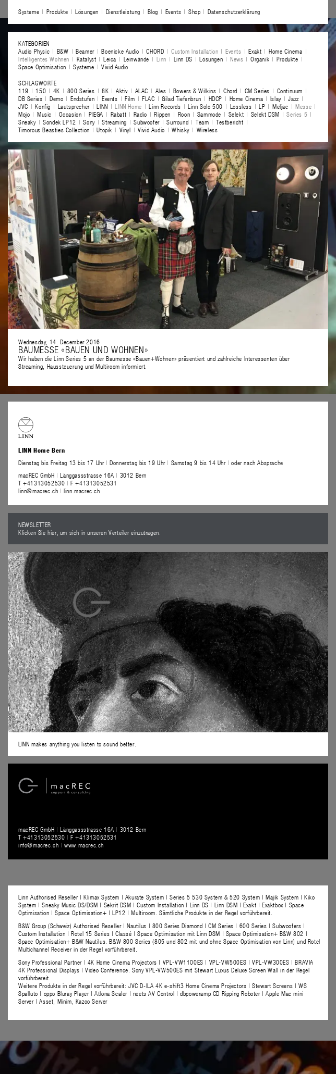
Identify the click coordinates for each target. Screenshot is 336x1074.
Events (173, 11)
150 (40, 90)
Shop (194, 11)
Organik (259, 59)
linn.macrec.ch (82, 490)
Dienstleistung (123, 11)
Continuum (290, 90)
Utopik (104, 130)
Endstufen (82, 98)
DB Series (30, 98)
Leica (109, 59)
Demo (56, 98)
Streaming (114, 122)
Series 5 (296, 114)
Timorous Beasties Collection (54, 130)
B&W (63, 51)
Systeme (28, 11)
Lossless (241, 106)
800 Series (81, 90)
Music (44, 114)
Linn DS (183, 59)
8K (105, 90)
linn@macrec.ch (38, 490)
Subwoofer (146, 122)
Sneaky (27, 122)
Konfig (43, 106)
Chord (230, 90)
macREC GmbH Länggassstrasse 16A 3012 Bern (82, 475)
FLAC (148, 98)
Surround (177, 122)
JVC (23, 106)
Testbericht (230, 122)
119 (23, 90)
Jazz (293, 98)
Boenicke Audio (120, 51)
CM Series (257, 90)
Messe (303, 106)
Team (202, 122)
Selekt (236, 114)
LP (262, 106)
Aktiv (122, 90)
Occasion (70, 114)
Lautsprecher (74, 106)
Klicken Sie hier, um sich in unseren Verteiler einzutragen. (89, 532)
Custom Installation (194, 51)
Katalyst (87, 59)
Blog (153, 11)
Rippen (162, 114)
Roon (184, 114)
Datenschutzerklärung (234, 11)
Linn (161, 59)
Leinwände (136, 59)
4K (56, 90)
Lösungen (87, 11)
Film (130, 98)
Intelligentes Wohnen (43, 59)
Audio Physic (34, 51)
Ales (160, 90)
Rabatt (119, 114)
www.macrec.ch (84, 845)
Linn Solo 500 (205, 106)
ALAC (141, 90)
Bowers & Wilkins (195, 90)
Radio (140, 114)
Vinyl (125, 130)
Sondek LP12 (59, 122)
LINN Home (128, 106)
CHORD (155, 51)
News (236, 59)
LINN (102, 106)
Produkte (57, 11)
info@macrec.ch (38, 845)
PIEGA (96, 114)
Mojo (24, 114)
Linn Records (165, 106)
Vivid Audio (114, 67)
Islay (275, 98)
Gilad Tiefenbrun (181, 98)
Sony (88, 122)
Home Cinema (286, 51)
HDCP (215, 98)
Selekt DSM (265, 114)
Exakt (254, 51)
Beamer (85, 51)
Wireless (207, 130)
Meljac (280, 106)
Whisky (180, 130)
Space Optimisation (42, 67)
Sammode (209, 114)
